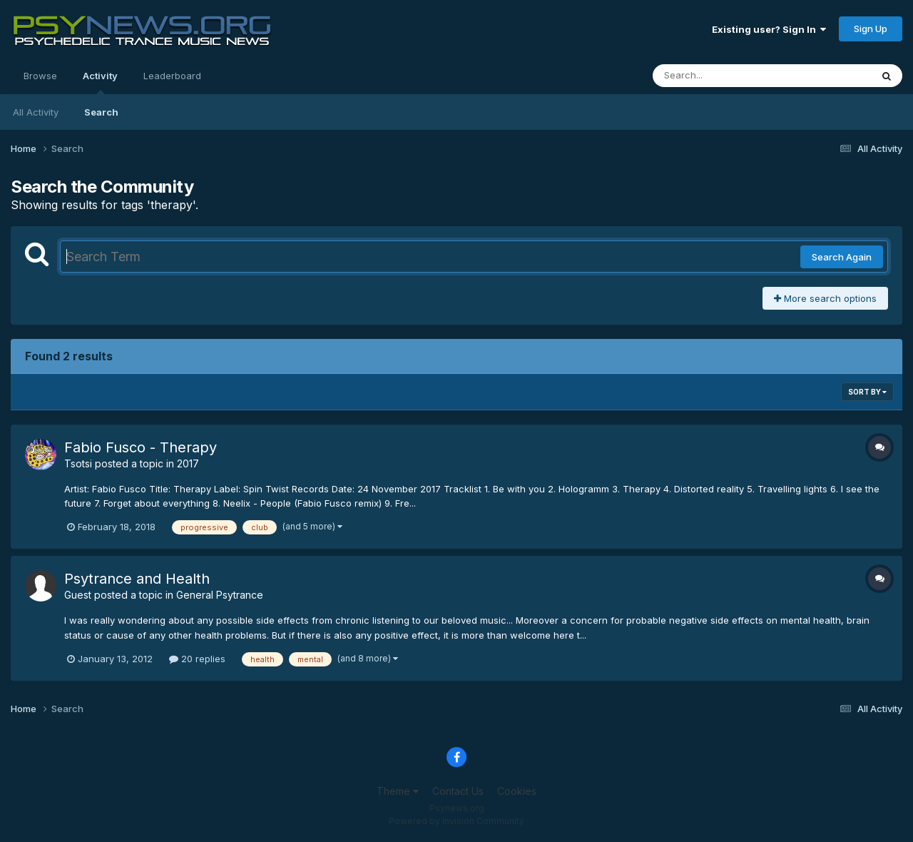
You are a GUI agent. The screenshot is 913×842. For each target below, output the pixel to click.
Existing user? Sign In (769, 29)
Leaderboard (172, 75)
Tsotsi (78, 463)
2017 (188, 463)
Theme (398, 791)
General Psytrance (219, 595)
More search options (825, 298)
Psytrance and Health (137, 578)
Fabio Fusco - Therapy (140, 447)
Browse (40, 75)
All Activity (35, 112)
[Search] (723, 75)
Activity (100, 82)
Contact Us (458, 791)
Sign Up (870, 28)
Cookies (516, 791)
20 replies (197, 658)
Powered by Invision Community (456, 821)
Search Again (842, 257)
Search (101, 112)
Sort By (867, 391)
